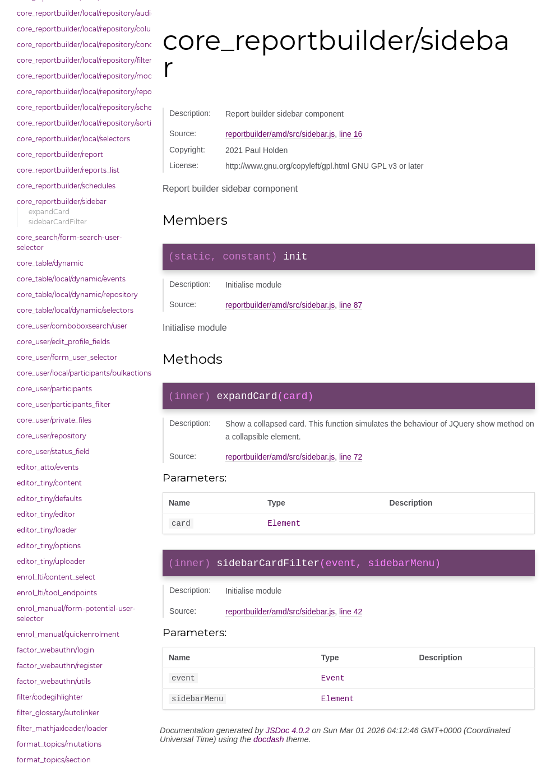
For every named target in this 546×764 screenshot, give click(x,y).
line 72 (350, 461)
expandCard (49, 211)
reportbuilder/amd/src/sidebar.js (280, 133)
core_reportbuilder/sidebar (62, 201)
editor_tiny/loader (47, 530)
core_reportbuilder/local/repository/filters (81, 60)
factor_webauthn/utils (54, 681)
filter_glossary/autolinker (58, 713)
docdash (268, 751)
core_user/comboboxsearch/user (72, 326)
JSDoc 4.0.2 (287, 742)
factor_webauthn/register (60, 665)
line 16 (350, 133)
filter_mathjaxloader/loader (62, 728)
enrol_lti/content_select (56, 577)
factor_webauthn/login (55, 650)
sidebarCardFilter (58, 221)
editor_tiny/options (49, 545)
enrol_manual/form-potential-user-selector (76, 613)
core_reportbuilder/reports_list (68, 170)
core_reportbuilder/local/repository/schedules (81, 107)
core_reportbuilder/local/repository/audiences (81, 13)
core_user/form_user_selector (67, 357)
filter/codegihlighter (50, 697)
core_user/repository (51, 436)
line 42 (350, 619)
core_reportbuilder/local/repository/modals (81, 76)
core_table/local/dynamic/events (71, 279)
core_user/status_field (53, 451)
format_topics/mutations (59, 744)
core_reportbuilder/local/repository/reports (81, 91)
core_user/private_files (54, 420)
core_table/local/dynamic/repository (77, 294)
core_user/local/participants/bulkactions (81, 373)
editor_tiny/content (49, 483)
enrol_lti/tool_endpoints (57, 593)
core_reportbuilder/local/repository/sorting (81, 123)
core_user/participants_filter (63, 404)
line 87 (350, 307)
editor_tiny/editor (46, 514)
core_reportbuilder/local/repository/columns (81, 29)
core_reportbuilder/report (60, 154)
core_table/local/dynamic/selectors (75, 310)
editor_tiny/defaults (49, 498)
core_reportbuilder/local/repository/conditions (81, 44)
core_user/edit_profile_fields (63, 341)
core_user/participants (54, 389)
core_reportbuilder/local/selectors (73, 139)
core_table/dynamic (50, 263)
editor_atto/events (47, 467)
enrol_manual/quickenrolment (68, 634)
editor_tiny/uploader (51, 561)
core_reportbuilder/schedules (66, 186)
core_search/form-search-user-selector (69, 242)
